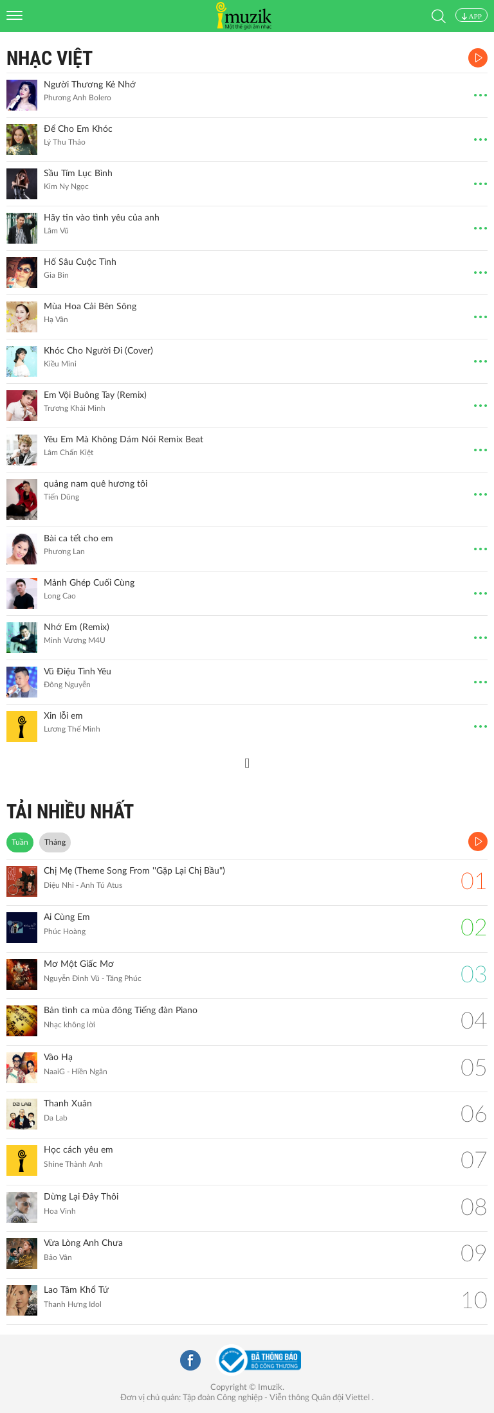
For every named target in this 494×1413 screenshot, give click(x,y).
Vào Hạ (58, 1057)
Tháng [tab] (55, 842)
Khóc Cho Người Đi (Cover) (98, 351)
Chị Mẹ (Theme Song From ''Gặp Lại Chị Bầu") (134, 871)
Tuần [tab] (20, 842)
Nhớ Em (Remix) (76, 627)
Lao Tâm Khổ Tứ (76, 1290)
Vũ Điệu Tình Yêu (77, 671)
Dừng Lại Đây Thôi (81, 1197)
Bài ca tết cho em (78, 538)
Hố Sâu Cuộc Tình (80, 262)
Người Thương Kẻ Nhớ (90, 84)
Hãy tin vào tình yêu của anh (102, 217)
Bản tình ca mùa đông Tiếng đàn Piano (120, 1010)
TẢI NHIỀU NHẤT (70, 811)
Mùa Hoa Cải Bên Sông (90, 306)
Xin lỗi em (63, 716)
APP (471, 16)
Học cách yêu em (78, 1150)
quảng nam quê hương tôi (95, 484)
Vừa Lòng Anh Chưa (83, 1243)
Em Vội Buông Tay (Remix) (95, 395)
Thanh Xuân (68, 1103)
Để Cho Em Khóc (78, 129)
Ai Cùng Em (67, 917)
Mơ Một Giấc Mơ (79, 964)
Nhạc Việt (49, 58)
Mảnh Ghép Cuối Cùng (89, 583)
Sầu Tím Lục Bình (78, 173)
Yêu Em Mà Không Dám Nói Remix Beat (123, 439)
